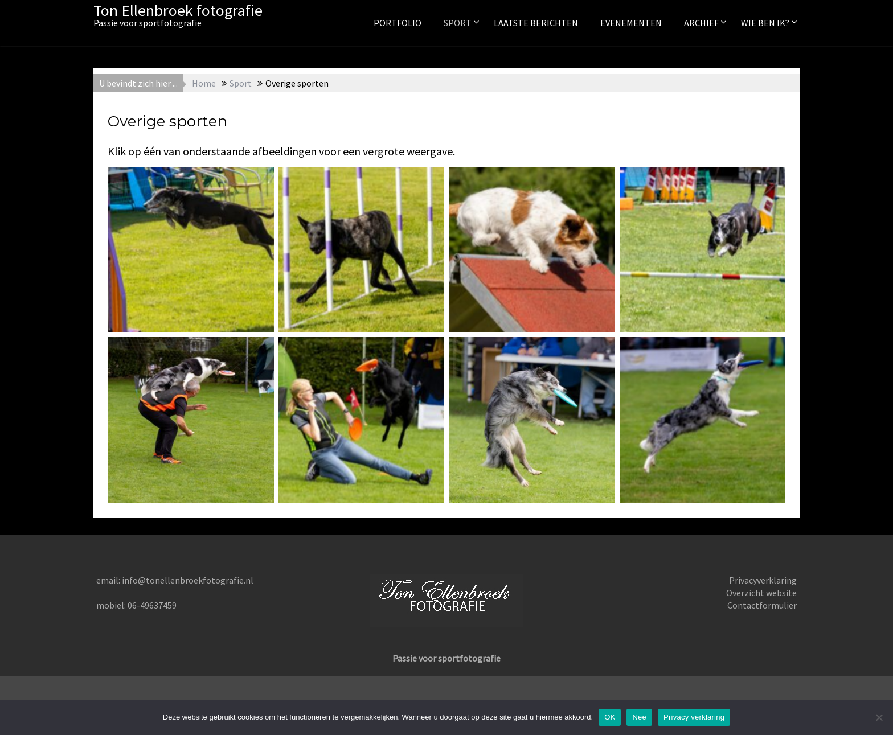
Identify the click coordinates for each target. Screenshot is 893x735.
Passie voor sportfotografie (446, 658)
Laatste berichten (536, 22)
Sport (458, 22)
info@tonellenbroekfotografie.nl (187, 580)
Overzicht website (761, 592)
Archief (701, 22)
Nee (639, 717)
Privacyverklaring (763, 580)
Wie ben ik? (765, 22)
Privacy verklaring (693, 717)
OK (609, 717)
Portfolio (397, 22)
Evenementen (631, 22)
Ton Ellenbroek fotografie (178, 10)
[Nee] (878, 717)
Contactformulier (762, 605)
